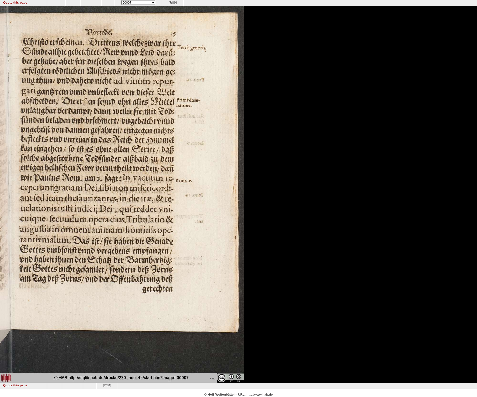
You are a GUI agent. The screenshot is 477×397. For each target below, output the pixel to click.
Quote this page (15, 2)
